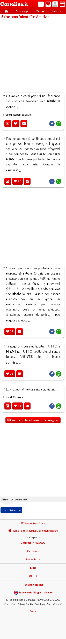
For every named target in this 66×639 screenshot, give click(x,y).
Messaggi (22, 11)
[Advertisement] (33, 53)
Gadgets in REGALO (33, 542)
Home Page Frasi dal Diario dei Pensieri (33, 530)
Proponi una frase (33, 523)
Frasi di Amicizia (11, 510)
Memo (40, 11)
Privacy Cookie (25, 604)
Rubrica (56, 11)
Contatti (57, 604)
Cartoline (33, 551)
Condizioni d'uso (43, 604)
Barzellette (33, 559)
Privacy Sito (10, 604)
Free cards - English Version (33, 592)
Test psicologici (33, 584)
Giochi (33, 576)
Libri (33, 567)
